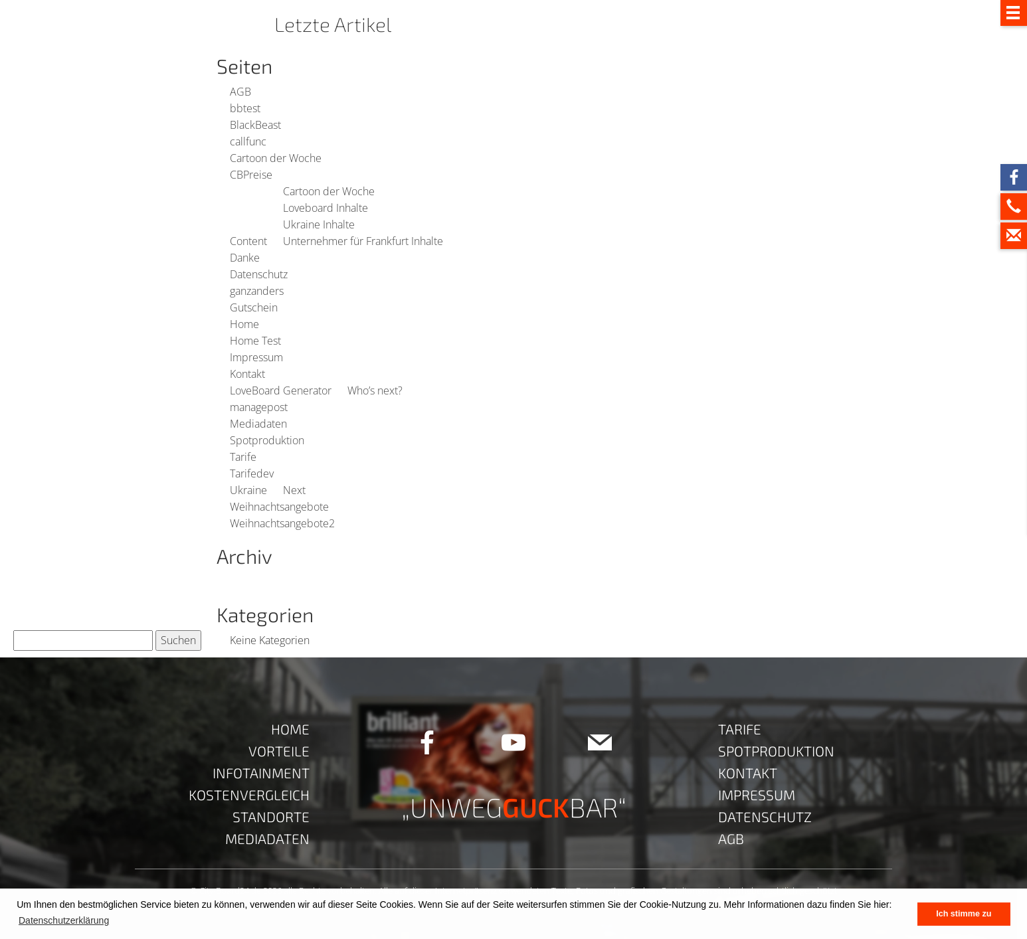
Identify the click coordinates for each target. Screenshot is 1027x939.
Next (294, 490)
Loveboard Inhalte (325, 208)
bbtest (245, 108)
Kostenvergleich (249, 794)
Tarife (243, 457)
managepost (259, 407)
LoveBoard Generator (280, 390)
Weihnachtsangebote (279, 506)
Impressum (256, 357)
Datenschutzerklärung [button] (64, 920)
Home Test (255, 340)
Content (248, 241)
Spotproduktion (267, 440)
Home (244, 324)
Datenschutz (259, 274)
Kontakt (247, 374)
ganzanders (257, 291)
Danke (245, 257)
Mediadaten (258, 423)
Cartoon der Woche (276, 158)
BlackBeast (255, 125)
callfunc (248, 141)
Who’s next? (375, 390)
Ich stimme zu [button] (963, 913)
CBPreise (251, 174)
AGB (240, 91)
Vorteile (279, 750)
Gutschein (254, 307)
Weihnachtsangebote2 (282, 523)
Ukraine (248, 490)
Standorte (271, 816)
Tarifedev (252, 473)
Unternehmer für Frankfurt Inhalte (363, 241)
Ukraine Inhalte (319, 224)
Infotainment (261, 772)
